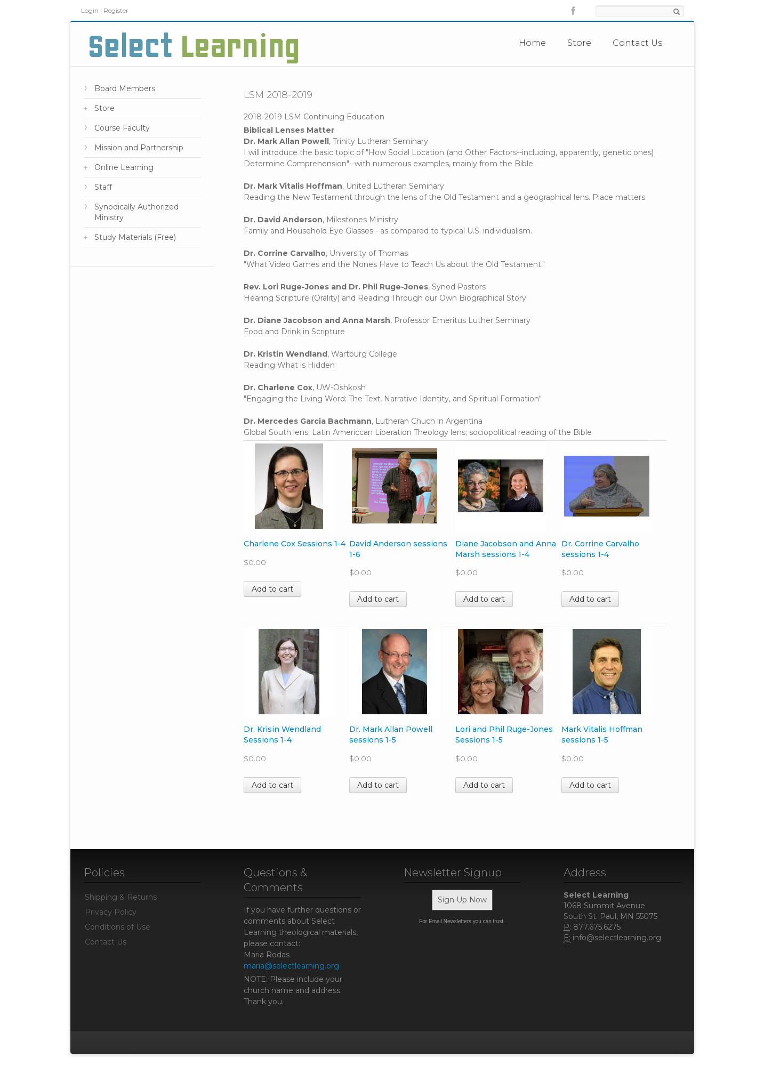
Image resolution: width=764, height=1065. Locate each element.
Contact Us (637, 43)
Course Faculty (122, 128)
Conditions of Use (117, 927)
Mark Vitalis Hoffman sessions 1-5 (601, 734)
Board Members (124, 88)
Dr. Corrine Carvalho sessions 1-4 (600, 549)
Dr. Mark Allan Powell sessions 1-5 (390, 734)
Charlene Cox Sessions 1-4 (294, 543)
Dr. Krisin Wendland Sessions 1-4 (282, 734)
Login (90, 10)
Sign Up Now (462, 900)
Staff (103, 187)
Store (579, 43)
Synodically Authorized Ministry (136, 212)
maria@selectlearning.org (291, 966)
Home (532, 43)
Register (115, 10)
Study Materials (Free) (135, 237)
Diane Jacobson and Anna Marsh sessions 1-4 (505, 549)
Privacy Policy (110, 912)
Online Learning (124, 167)
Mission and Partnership (138, 147)
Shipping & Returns (121, 897)
